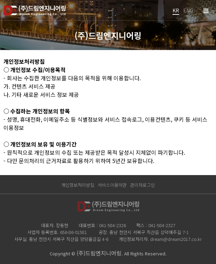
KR (176, 10)
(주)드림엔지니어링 (99, 253)
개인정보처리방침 (77, 185)
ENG (188, 10)
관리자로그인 (142, 185)
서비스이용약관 (112, 185)
